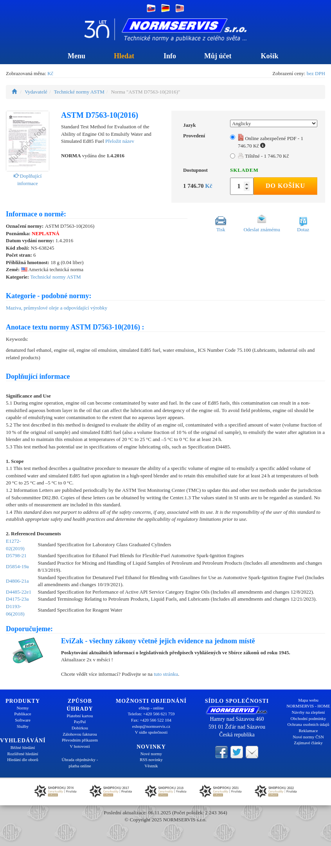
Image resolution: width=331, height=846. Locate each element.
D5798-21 (16, 555)
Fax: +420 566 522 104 (151, 720)
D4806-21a (17, 581)
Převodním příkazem (80, 740)
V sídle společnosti (151, 732)
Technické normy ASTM (79, 92)
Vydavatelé (36, 92)
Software (23, 720)
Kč (50, 73)
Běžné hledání (23, 747)
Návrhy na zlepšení (308, 712)
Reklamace (308, 730)
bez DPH (316, 73)
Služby (23, 726)
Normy (22, 708)
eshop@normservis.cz (151, 726)
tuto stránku (166, 674)
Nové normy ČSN (308, 736)
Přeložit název (119, 141)
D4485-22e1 (18, 592)
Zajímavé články (308, 742)
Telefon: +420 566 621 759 (151, 713)
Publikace (22, 713)
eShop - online (151, 708)
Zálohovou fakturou (80, 734)
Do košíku (285, 185)
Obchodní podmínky (308, 718)
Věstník (151, 765)
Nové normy (151, 753)
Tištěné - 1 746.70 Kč (263, 156)
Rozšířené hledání (22, 753)
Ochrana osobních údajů (308, 724)
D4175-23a (17, 599)
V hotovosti (80, 746)
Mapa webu (308, 700)
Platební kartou (80, 715)
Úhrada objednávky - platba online (80, 762)
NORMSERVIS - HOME (308, 706)
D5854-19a (17, 566)
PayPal (80, 721)
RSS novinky (151, 759)
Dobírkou (80, 727)
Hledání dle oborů (22, 759)
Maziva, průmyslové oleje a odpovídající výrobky (56, 308)
